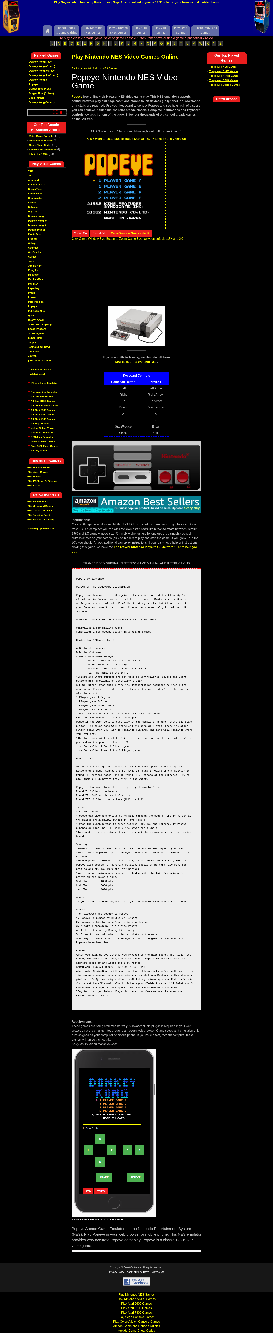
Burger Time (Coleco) (41, 93)
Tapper (32, 342)
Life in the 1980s (38, 154)
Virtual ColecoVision (42, 428)
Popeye (33, 84)
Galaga (32, 243)
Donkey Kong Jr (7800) (42, 70)
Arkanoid (33, 180)
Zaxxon (32, 356)
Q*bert (32, 315)
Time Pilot (34, 351)
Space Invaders (37, 328)
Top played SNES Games (223, 71)
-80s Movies (34, 476)
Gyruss (32, 256)
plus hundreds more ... (41, 360)
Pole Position (36, 301)
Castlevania (35, 193)
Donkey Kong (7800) (40, 61)
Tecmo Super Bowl (39, 347)
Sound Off (99, 233)
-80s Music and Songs (40, 506)
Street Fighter (36, 333)
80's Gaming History (41, 140)
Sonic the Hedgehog (40, 324)
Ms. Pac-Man (35, 279)
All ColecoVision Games (45, 405)
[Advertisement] (136, 15)
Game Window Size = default (130, 233)
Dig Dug (33, 211)
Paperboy (33, 288)
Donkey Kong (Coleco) (42, 66)
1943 (31, 175)
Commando (35, 198)
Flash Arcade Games (43, 441)
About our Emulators (43, 432)
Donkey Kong (36, 216)
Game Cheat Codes (40, 145)
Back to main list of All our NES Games (94, 68)
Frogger (32, 238)
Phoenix (33, 297)
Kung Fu (33, 270)
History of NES (39, 450)
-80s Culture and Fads (40, 510)
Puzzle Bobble (36, 310)
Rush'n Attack (36, 319)
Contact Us (158, 1271)
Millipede (33, 274)
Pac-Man (33, 283)
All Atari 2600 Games (43, 410)
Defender (33, 207)
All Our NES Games (42, 396)
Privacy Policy (116, 1271)
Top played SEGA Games (223, 80)
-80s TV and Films (37, 501)
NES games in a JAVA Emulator (136, 361)
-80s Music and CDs (38, 467)
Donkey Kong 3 (38, 79)
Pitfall (31, 292)
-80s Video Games (37, 472)
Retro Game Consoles (42, 136)
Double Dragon (37, 229)
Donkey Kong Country (42, 102)
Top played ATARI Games (224, 75)
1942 (31, 171)
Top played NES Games (223, 66)
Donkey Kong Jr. (38, 220)
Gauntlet (33, 247)
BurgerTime (35, 189)
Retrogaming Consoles (44, 392)
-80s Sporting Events (39, 515)
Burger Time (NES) (40, 88)
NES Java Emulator (42, 437)
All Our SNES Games (43, 401)
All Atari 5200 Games (43, 414)
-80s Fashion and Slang (40, 519)
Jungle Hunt (35, 265)
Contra (32, 202)
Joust (31, 261)
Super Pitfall (35, 337)
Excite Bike (34, 234)
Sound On (80, 233)
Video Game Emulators (42, 149)
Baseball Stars (36, 184)
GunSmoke (34, 252)
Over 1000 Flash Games (44, 446)
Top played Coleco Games (224, 84)
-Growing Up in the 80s (40, 528)
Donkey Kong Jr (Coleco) (43, 75)
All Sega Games (40, 423)
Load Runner (36, 97)
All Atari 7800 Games (43, 419)
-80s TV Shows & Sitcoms (42, 481)
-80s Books (33, 485)
